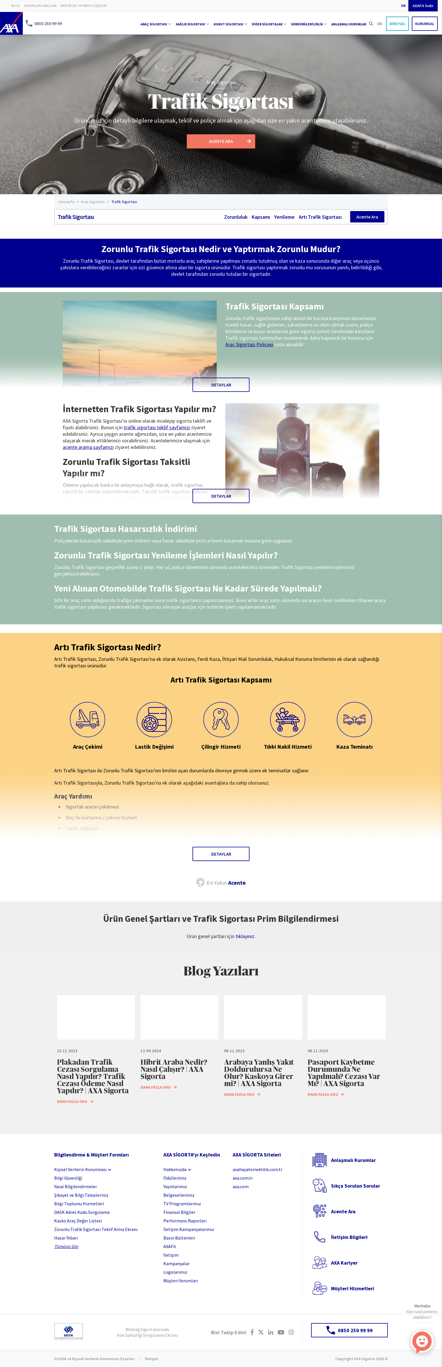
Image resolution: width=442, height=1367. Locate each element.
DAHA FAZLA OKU (75, 1101)
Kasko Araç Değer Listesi (78, 1221)
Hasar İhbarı (66, 1238)
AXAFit (169, 1246)
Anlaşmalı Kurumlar (353, 1160)
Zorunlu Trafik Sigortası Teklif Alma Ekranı (95, 1229)
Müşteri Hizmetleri (352, 1288)
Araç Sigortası (221, 82)
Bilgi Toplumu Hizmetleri (79, 1203)
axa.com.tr (243, 1178)
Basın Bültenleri (179, 1238)
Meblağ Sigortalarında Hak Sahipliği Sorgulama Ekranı (147, 1332)
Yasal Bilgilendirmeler (75, 1186)
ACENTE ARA (230, 141)
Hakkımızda (174, 1169)
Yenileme (284, 217)
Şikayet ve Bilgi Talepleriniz (81, 1195)
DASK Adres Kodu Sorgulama (82, 1212)
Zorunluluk (236, 217)
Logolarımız (175, 1272)
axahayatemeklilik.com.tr (257, 1169)
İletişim (171, 1255)
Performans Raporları (184, 1221)
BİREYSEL (397, 23)
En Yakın (226, 882)
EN (403, 5)
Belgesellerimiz (178, 1195)
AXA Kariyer (344, 1262)
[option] (96, 1050)
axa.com (241, 1186)
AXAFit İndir (423, 5)
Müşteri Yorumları (180, 1280)
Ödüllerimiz (174, 1178)
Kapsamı (261, 217)
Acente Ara (367, 217)
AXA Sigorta (11, 23)
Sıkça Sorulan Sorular (355, 1185)
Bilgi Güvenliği (68, 1178)
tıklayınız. (246, 936)
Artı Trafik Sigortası (320, 217)
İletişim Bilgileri (349, 1237)
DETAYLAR (221, 385)
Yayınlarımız (175, 1186)
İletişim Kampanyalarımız (188, 1229)
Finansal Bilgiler (179, 1212)
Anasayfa (66, 201)
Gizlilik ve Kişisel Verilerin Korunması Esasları (94, 1358)
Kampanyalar (176, 1263)
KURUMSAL (424, 23)
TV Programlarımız (182, 1203)
